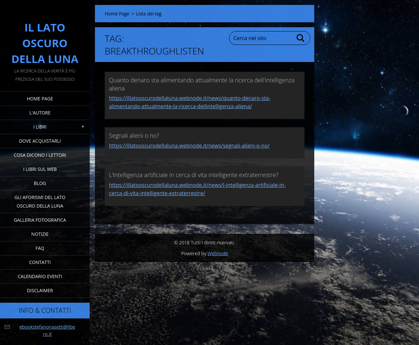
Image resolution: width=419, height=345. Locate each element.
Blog (40, 183)
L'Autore (39, 113)
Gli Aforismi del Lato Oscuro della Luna (39, 201)
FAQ (40, 248)
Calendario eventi (40, 276)
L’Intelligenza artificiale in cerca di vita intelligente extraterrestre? (193, 175)
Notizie (40, 234)
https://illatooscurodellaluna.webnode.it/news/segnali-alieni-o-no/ (189, 145)
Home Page (40, 98)
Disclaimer (40, 290)
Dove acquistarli (40, 141)
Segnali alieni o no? (134, 135)
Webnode (218, 253)
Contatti (40, 262)
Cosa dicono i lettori (40, 155)
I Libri (39, 127)
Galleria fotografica (40, 220)
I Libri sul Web (40, 169)
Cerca (301, 38)
